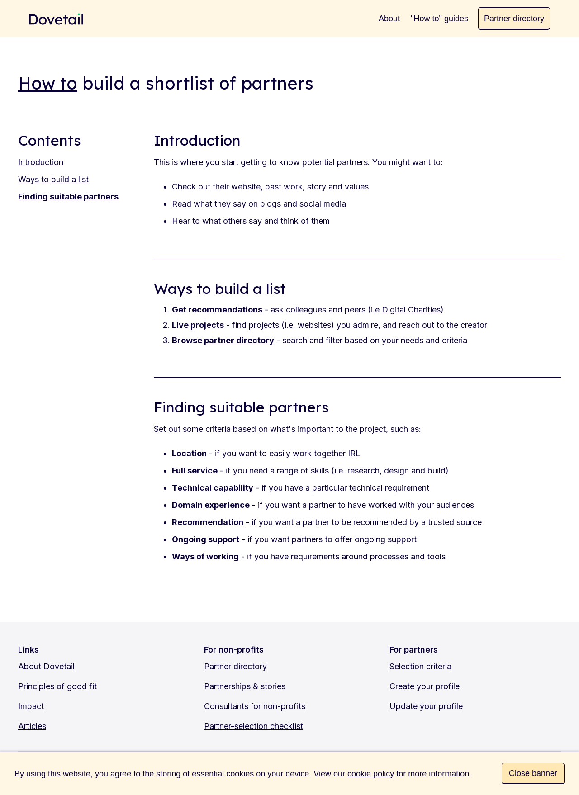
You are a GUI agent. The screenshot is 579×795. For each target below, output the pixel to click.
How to (47, 83)
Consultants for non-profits (254, 706)
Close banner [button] (533, 773)
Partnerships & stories (244, 686)
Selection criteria (420, 666)
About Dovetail (46, 666)
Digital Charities (411, 309)
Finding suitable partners (68, 196)
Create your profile (424, 686)
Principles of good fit (57, 686)
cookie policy (370, 773)
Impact (31, 706)
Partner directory (235, 666)
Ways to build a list (53, 179)
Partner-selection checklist (253, 726)
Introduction (40, 162)
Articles (32, 726)
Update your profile (426, 706)
